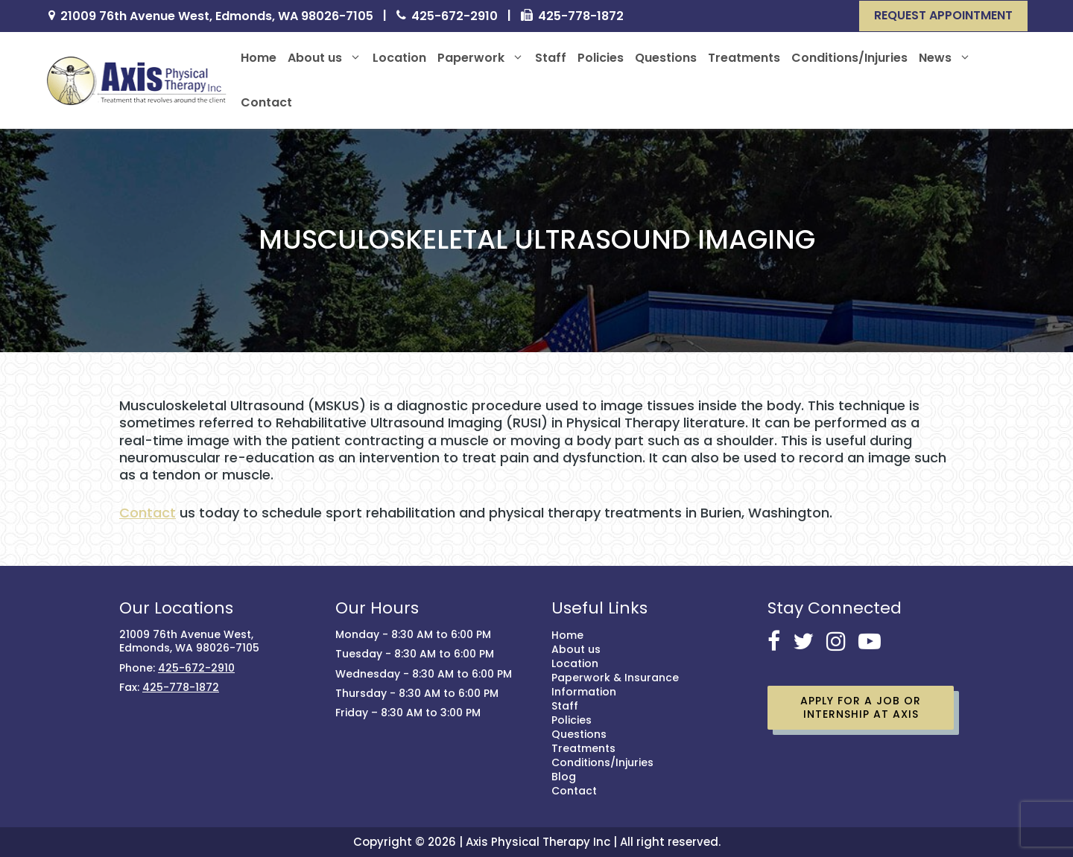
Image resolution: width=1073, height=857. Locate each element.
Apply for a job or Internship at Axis (860, 707)
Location (399, 57)
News (945, 58)
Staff (550, 57)
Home (258, 57)
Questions (666, 57)
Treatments (744, 57)
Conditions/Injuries (849, 57)
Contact (266, 102)
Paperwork (480, 58)
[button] (943, 16)
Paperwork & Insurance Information (615, 684)
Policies (600, 57)
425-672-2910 (454, 17)
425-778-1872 (581, 17)
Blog (563, 776)
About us (324, 58)
